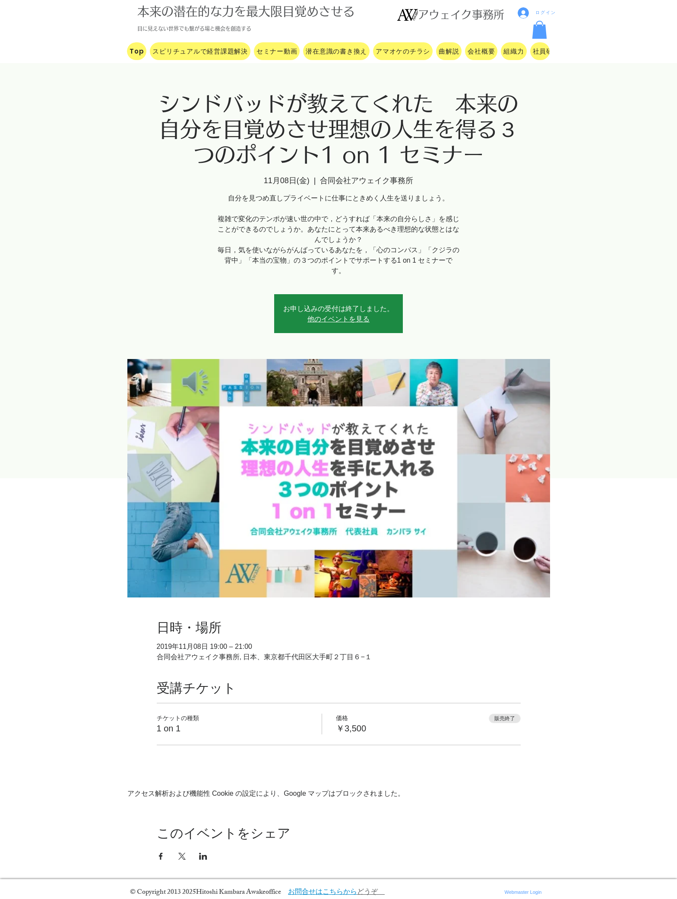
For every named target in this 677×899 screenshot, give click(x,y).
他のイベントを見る (338, 318)
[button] (539, 30)
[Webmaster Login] (523, 892)
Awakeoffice (263, 892)
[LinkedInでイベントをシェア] (203, 856)
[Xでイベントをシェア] (182, 856)
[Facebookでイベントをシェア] (161, 856)
